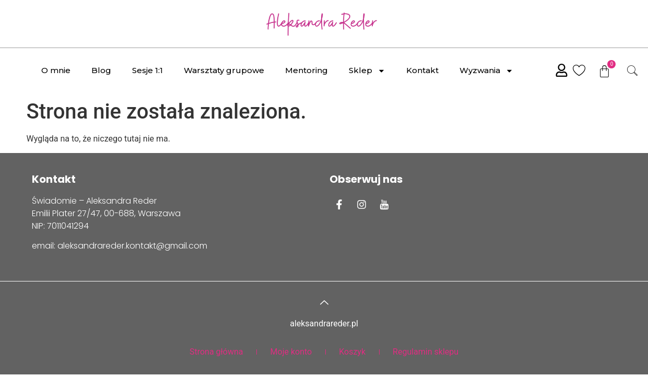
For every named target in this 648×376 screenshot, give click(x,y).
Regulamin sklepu (425, 352)
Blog (101, 70)
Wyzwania (486, 71)
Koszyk (352, 352)
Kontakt (422, 70)
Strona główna (216, 352)
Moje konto (291, 352)
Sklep (367, 71)
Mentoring (306, 70)
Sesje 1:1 (147, 70)
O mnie (55, 70)
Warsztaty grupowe (224, 70)
